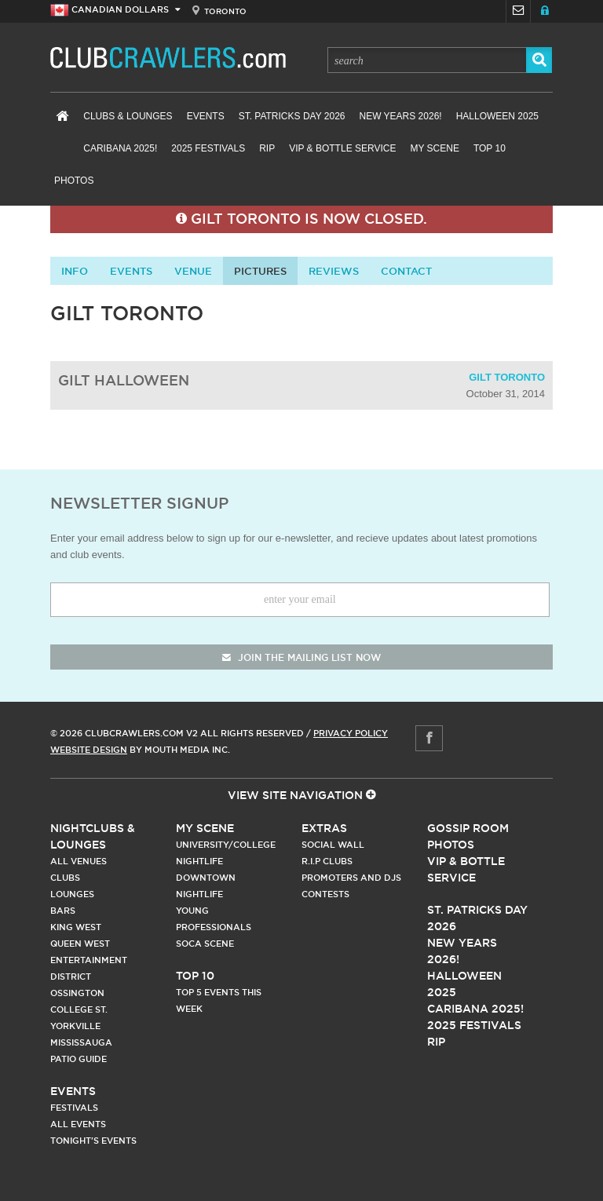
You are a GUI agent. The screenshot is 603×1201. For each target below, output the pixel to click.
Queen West (80, 943)
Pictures (260, 270)
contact (406, 270)
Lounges (72, 894)
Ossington (77, 993)
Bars (62, 910)
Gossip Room (468, 828)
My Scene (434, 148)
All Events (78, 1124)
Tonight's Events (93, 1140)
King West (75, 927)
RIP (267, 148)
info (74, 270)
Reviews (334, 270)
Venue (193, 270)
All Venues (78, 861)
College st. (79, 1009)
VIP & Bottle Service (342, 148)
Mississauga (81, 1042)
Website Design (88, 749)
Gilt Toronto (507, 377)
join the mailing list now (301, 657)
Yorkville (75, 1026)
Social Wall (333, 844)
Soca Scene (205, 943)
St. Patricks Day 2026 (292, 116)
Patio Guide (78, 1059)
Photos (73, 180)
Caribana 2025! (120, 148)
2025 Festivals (208, 148)
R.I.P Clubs (327, 861)
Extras (324, 828)
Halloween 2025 (497, 116)
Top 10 (489, 148)
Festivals (74, 1107)
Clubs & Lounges (127, 116)
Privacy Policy (350, 733)
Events (206, 116)
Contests (325, 894)
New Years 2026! (400, 116)
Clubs (65, 877)
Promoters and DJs (351, 877)
